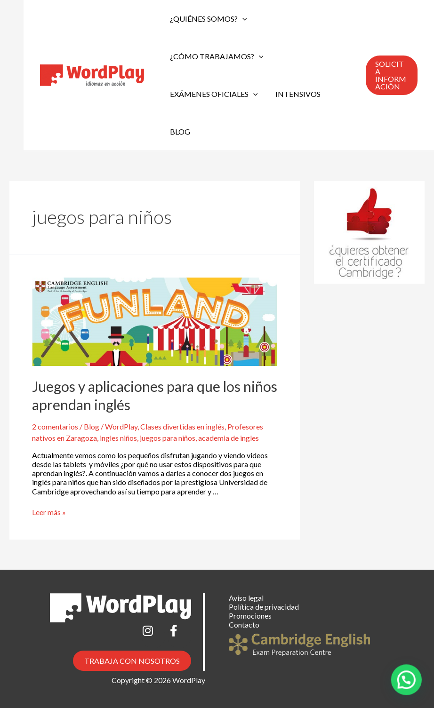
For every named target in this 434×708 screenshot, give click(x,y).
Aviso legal (246, 597)
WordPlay (121, 426)
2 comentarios (55, 426)
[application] (241, 19)
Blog (179, 131)
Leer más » (49, 512)
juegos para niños (167, 437)
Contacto (244, 624)
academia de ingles (228, 437)
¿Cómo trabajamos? (215, 56)
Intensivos (294, 93)
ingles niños (118, 437)
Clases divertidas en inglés (182, 426)
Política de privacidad (264, 606)
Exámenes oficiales (213, 94)
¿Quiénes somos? (207, 19)
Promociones (250, 615)
